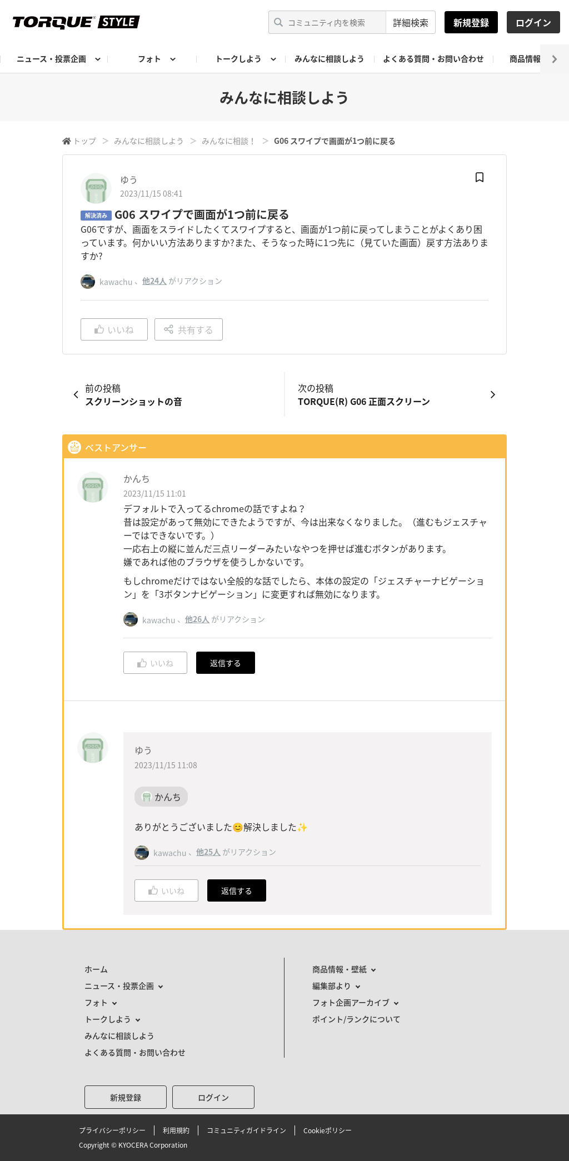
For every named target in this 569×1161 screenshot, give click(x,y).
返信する (225, 662)
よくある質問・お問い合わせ (433, 58)
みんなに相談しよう (330, 58)
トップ (84, 140)
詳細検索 (410, 22)
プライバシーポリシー (112, 1130)
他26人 (197, 618)
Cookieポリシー (327, 1130)
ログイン (533, 22)
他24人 (154, 280)
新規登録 (471, 22)
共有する (188, 329)
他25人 (208, 851)
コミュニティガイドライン (246, 1130)
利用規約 (176, 1130)
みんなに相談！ (229, 140)
